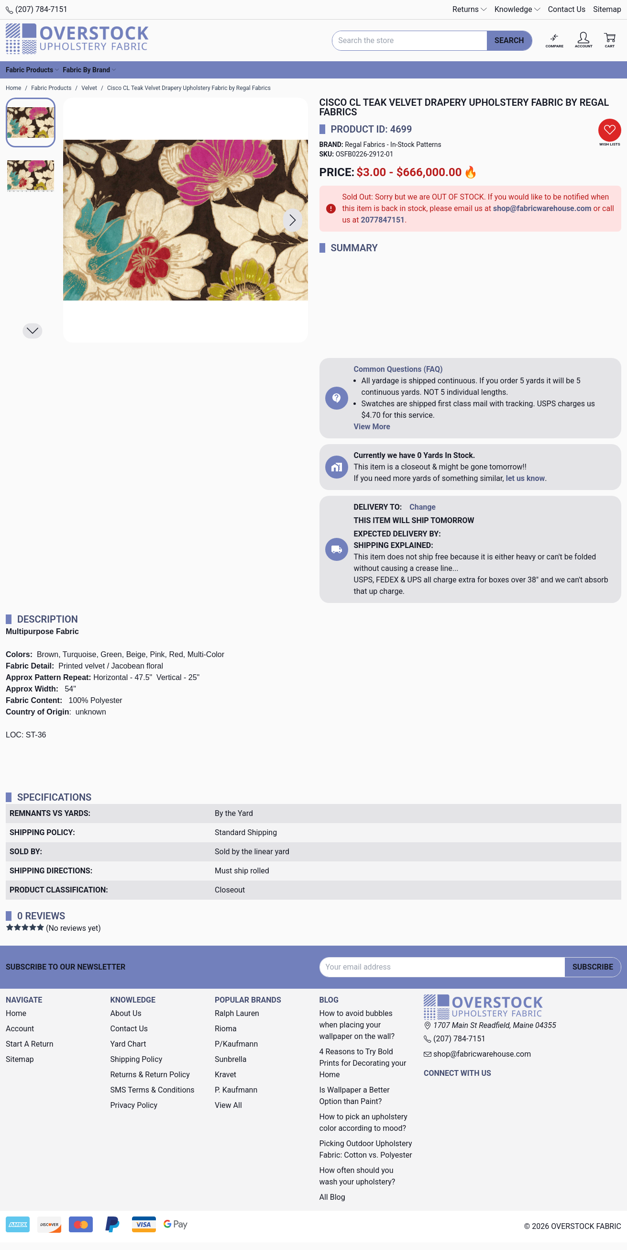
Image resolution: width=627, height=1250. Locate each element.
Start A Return (30, 1044)
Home (16, 1013)
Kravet (225, 1074)
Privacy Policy (134, 1105)
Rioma (226, 1028)
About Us (126, 1013)
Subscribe (592, 966)
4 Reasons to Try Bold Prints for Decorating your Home (363, 1063)
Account (20, 1028)
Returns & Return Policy (150, 1074)
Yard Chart (128, 1044)
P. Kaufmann (236, 1089)
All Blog (332, 1197)
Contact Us (567, 9)
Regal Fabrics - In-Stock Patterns (393, 144)
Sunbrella (230, 1059)
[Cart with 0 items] (609, 40)
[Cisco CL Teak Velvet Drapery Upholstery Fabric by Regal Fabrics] (185, 220)
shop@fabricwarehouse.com (542, 208)
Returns (469, 9)
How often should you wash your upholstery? (357, 1176)
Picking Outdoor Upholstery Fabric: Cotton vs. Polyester (365, 1149)
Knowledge (517, 9)
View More (372, 426)
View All (228, 1105)
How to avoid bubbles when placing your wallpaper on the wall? (357, 1025)
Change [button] (422, 507)
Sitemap (607, 9)
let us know (525, 478)
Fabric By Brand (89, 70)
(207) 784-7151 (36, 9)
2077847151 (383, 219)
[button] (292, 220)
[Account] (583, 40)
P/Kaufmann (236, 1044)
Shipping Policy (136, 1059)
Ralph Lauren (237, 1013)
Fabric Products (32, 70)
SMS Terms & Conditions (152, 1089)
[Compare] (554, 40)
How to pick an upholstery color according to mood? (363, 1122)
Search (509, 40)
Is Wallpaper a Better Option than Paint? (354, 1095)
